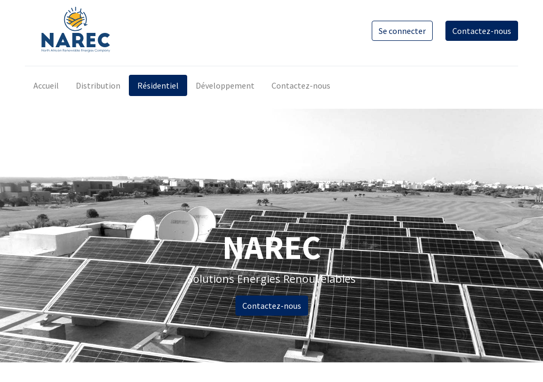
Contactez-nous (481, 30)
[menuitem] (46, 85)
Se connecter (402, 30)
